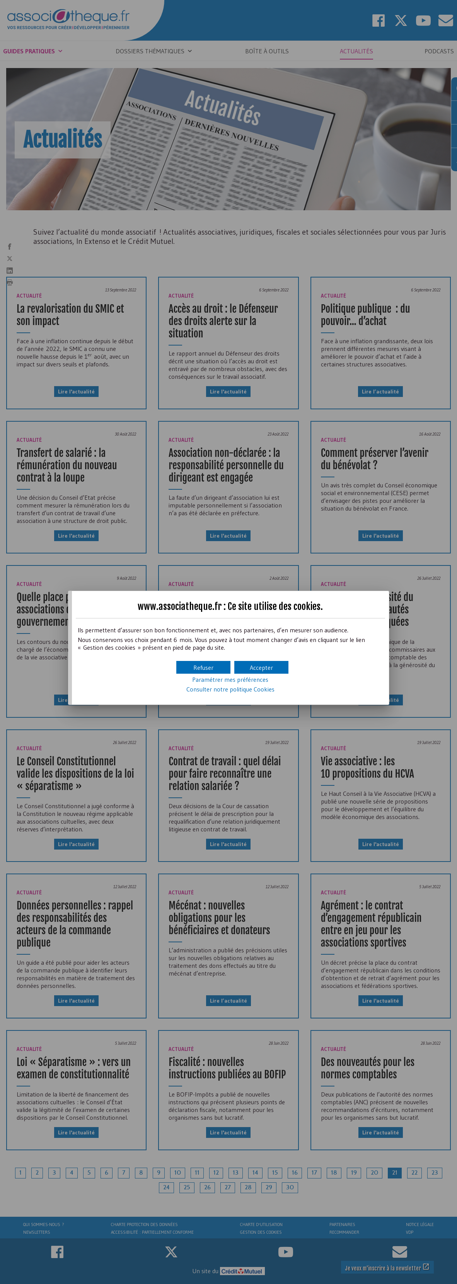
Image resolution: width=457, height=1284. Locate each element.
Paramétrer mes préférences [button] (230, 679)
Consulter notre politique (230, 689)
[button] (261, 667)
